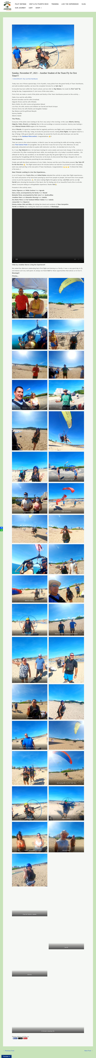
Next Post (88, 1050)
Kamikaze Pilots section (30, 136)
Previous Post (8, 1050)
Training (54, 4)
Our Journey (20, 8)
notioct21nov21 (18, 79)
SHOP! (39, 8)
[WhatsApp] (1, 530)
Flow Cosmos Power (22, 144)
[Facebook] (1, 528)
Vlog (84, 4)
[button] (41, 8)
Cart (31, 8)
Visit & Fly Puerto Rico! (38, 4)
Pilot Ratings (20, 4)
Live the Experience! (70, 4)
